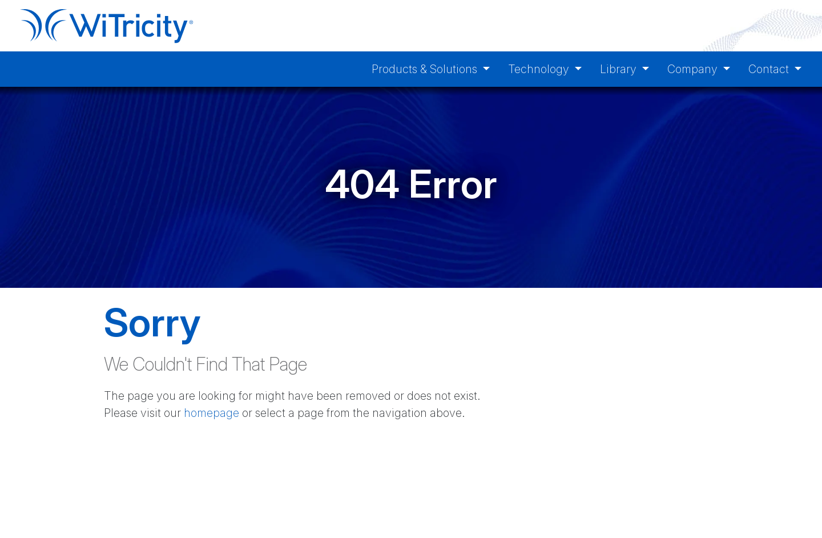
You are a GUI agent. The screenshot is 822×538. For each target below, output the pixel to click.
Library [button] (619, 69)
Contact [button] (770, 69)
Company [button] (693, 69)
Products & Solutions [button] (426, 69)
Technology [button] (540, 69)
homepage (211, 413)
